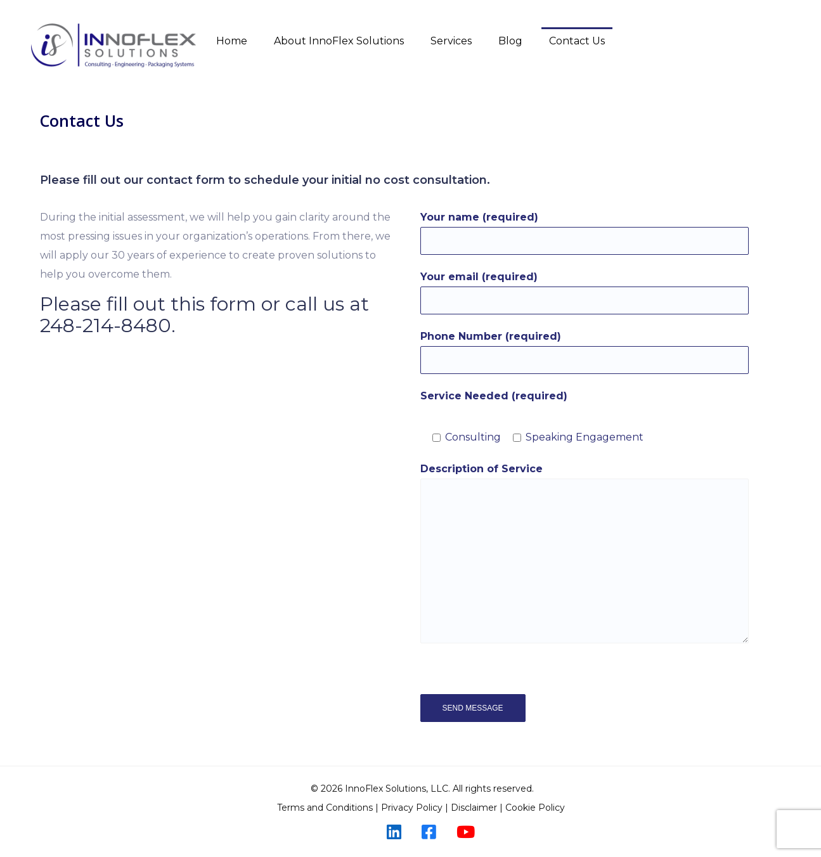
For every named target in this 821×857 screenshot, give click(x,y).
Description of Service (584, 553)
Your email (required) (584, 292)
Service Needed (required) (493, 396)
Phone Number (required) (584, 352)
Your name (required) (584, 233)
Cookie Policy (536, 807)
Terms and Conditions (325, 807)
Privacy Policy (412, 807)
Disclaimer (474, 807)
